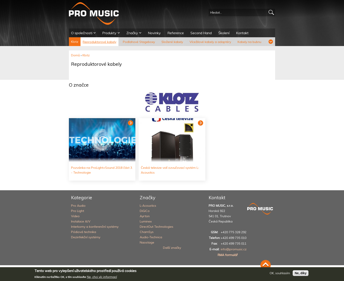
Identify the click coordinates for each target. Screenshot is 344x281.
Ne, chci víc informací (102, 277)
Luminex (146, 221)
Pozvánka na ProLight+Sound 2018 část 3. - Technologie (102, 170)
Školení (223, 33)
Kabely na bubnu (249, 42)
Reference (175, 33)
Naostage (147, 242)
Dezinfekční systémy (85, 237)
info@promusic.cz (234, 249)
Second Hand (201, 33)
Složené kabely (172, 42)
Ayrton (145, 216)
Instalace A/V (80, 221)
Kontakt (242, 33)
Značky (132, 33)
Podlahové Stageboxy (139, 42)
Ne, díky (300, 273)
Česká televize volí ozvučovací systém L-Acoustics (170, 170)
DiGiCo (145, 211)
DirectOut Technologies (156, 227)
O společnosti (81, 33)
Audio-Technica (151, 237)
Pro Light (77, 211)
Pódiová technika (83, 232)
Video (75, 216)
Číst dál (130, 123)
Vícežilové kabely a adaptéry (210, 42)
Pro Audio (78, 206)
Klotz (74, 42)
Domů (75, 55)
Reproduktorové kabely (99, 42)
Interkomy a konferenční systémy (94, 227)
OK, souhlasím (280, 273)
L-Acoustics (148, 206)
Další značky (172, 248)
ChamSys (147, 232)
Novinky (154, 33)
